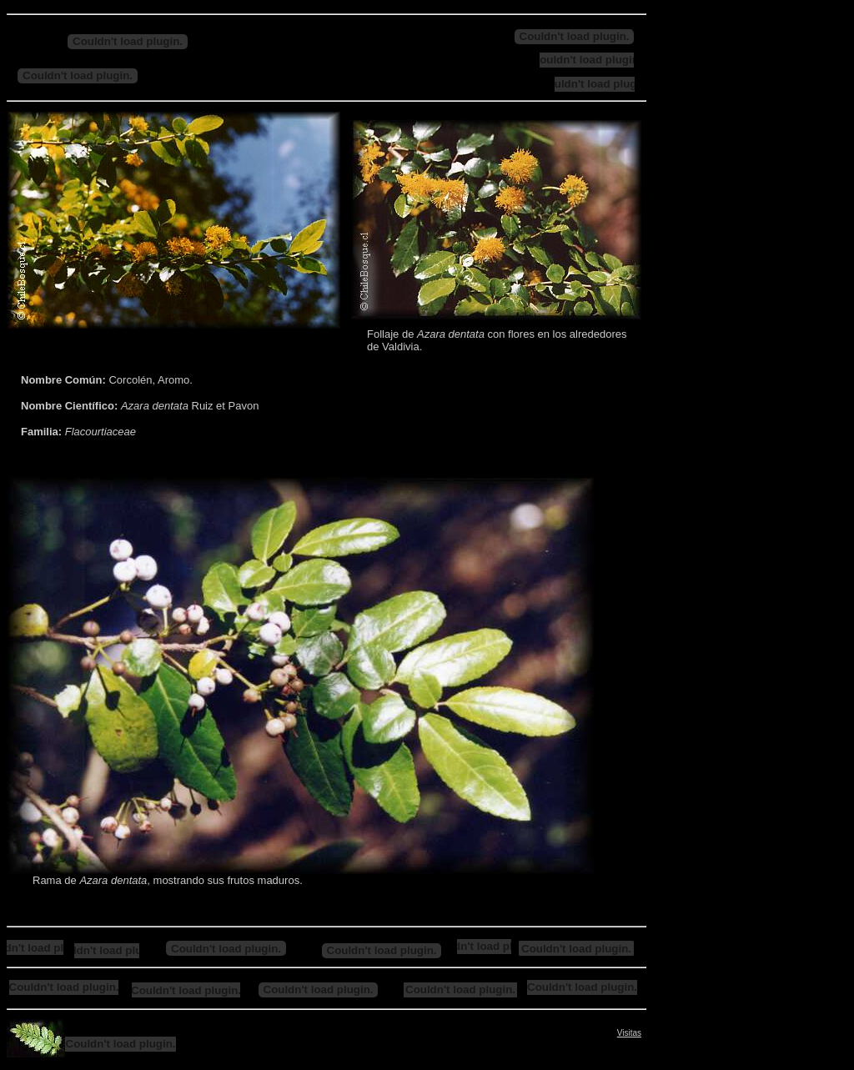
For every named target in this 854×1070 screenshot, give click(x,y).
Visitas (629, 1032)
